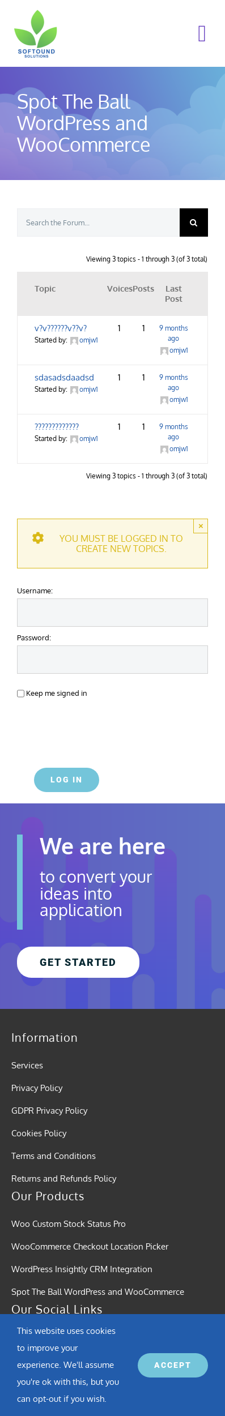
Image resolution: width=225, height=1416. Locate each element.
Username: (35, 590)
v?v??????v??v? (61, 328)
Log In (66, 779)
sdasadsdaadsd (64, 377)
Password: (34, 637)
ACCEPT (173, 1365)
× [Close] (200, 526)
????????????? (57, 426)
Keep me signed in (56, 693)
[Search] (194, 222)
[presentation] (95, 730)
